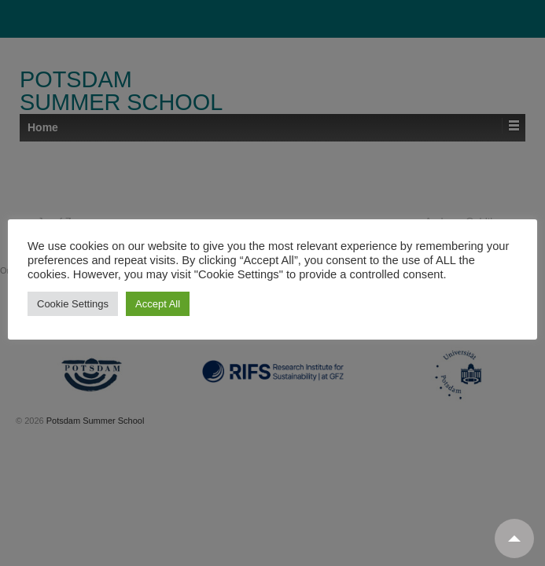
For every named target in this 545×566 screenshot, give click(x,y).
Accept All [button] (157, 304)
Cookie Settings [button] (73, 304)
